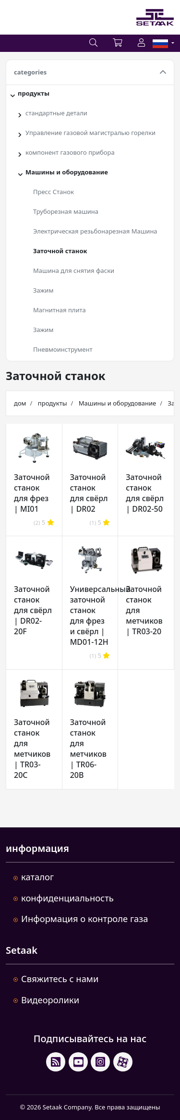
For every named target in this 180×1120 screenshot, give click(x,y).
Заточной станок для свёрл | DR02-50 (145, 493)
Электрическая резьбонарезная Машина (95, 231)
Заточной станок (60, 250)
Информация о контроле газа (84, 918)
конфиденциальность (67, 898)
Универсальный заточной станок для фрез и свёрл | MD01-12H (100, 615)
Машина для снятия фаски (73, 270)
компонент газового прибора (70, 152)
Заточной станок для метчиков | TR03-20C (32, 748)
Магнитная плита (59, 310)
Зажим (43, 290)
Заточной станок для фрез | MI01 (32, 493)
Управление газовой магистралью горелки (90, 132)
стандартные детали (56, 113)
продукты (33, 93)
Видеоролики (50, 1000)
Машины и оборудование (66, 172)
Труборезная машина (65, 211)
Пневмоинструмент (63, 349)
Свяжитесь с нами (59, 978)
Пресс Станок (53, 191)
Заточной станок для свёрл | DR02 (89, 493)
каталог (37, 877)
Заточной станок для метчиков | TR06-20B (88, 748)
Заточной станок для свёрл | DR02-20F (33, 610)
